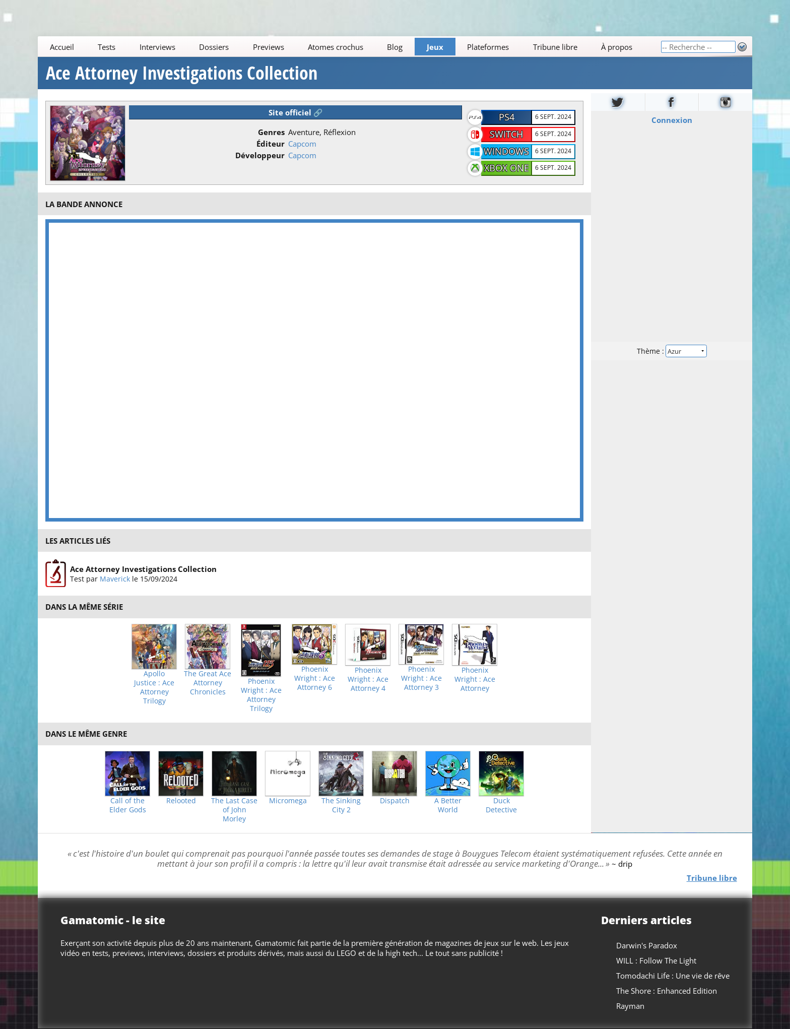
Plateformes (488, 47)
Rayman (630, 1006)
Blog (395, 47)
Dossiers (214, 47)
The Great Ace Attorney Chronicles (207, 682)
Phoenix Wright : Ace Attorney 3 (421, 678)
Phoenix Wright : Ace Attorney (474, 679)
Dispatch (395, 800)
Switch (506, 134)
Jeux (435, 47)
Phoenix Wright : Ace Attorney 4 (368, 679)
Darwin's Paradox (646, 945)
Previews (268, 47)
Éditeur (270, 144)
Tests (106, 47)
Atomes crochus (335, 47)
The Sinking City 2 (341, 805)
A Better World (448, 805)
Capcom (302, 144)
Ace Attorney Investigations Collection (181, 73)
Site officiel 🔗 (296, 112)
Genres (271, 132)
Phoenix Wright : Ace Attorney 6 (314, 678)
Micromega (288, 800)
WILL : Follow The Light (656, 960)
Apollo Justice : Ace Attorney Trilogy (154, 687)
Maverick (115, 579)
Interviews (157, 47)
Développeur (260, 155)
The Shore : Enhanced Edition (666, 991)
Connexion (671, 120)
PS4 (506, 117)
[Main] (349, 46)
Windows (506, 151)
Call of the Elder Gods (127, 805)
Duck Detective (501, 805)
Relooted (181, 800)
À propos (616, 47)
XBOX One (506, 168)
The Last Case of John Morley (234, 809)
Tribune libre (555, 47)
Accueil (62, 47)
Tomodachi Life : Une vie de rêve (673, 976)
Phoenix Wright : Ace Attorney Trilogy (261, 695)
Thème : (671, 351)
